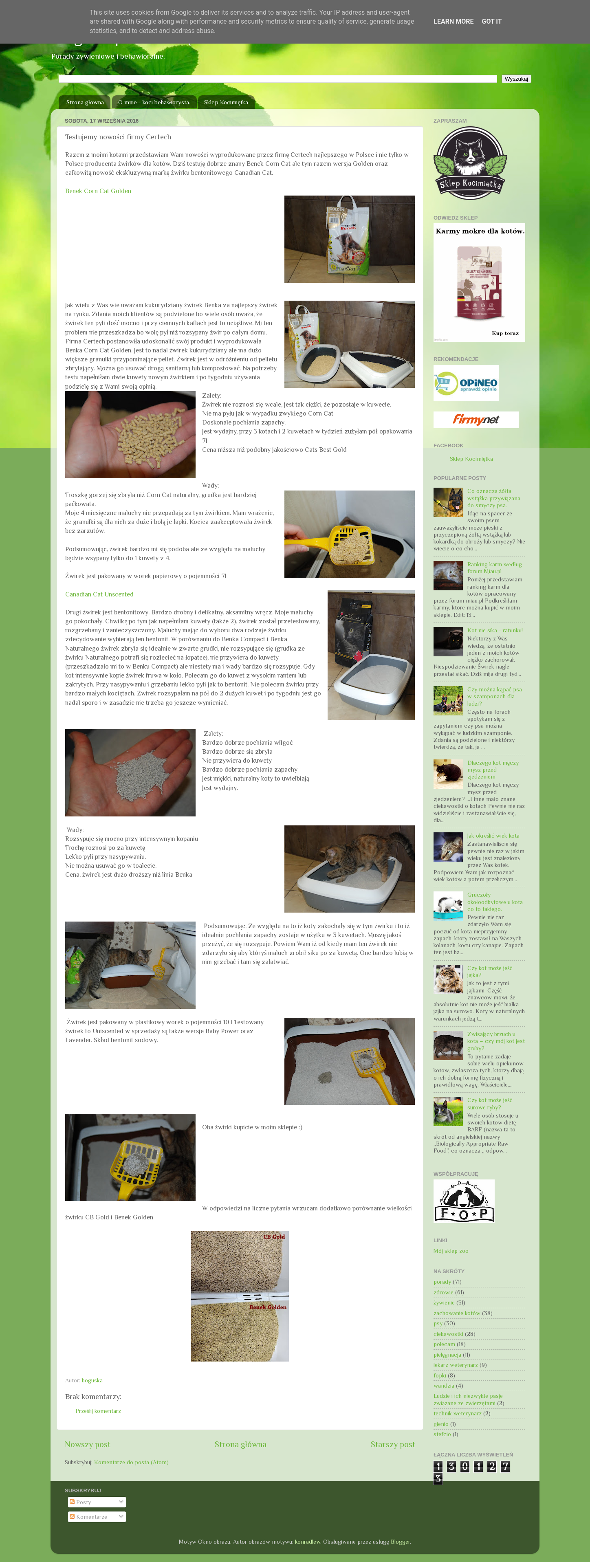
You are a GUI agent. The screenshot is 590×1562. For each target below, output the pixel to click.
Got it (492, 21)
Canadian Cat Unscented (99, 594)
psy (438, 1323)
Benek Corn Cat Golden (98, 190)
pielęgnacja (447, 1354)
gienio (441, 1424)
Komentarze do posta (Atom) (131, 1462)
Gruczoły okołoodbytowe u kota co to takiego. (495, 901)
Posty (80, 1502)
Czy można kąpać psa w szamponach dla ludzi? (494, 696)
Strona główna (85, 102)
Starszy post (393, 1444)
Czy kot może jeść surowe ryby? (489, 1103)
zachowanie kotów (457, 1313)
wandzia (444, 1385)
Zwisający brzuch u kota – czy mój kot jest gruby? (496, 1041)
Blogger (400, 1541)
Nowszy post (87, 1444)
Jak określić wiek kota (493, 835)
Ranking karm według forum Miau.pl (494, 567)
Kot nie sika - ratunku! (495, 630)
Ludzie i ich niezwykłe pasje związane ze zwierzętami (468, 1399)
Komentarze (88, 1517)
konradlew (307, 1541)
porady (442, 1281)
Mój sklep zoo (451, 1250)
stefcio (442, 1434)
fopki (440, 1375)
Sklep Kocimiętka (226, 102)
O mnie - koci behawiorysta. (154, 102)
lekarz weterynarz (456, 1365)
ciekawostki (448, 1334)
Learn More (453, 21)
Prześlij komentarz (98, 1411)
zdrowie (444, 1292)
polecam (444, 1344)
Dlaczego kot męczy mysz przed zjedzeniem (493, 769)
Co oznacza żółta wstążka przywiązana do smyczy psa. (493, 498)
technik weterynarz (458, 1413)
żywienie (444, 1302)
